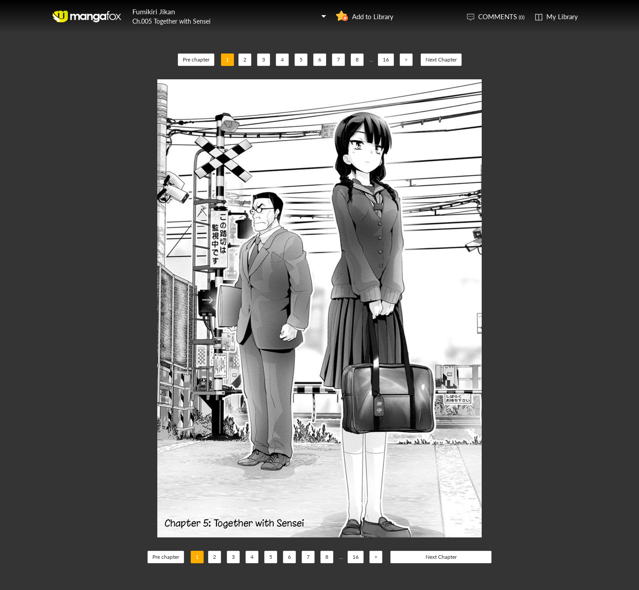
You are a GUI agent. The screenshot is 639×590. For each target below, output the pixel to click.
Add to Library (372, 16)
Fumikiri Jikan (153, 11)
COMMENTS (501, 16)
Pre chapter (196, 59)
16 (386, 59)
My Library (562, 16)
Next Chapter (441, 59)
